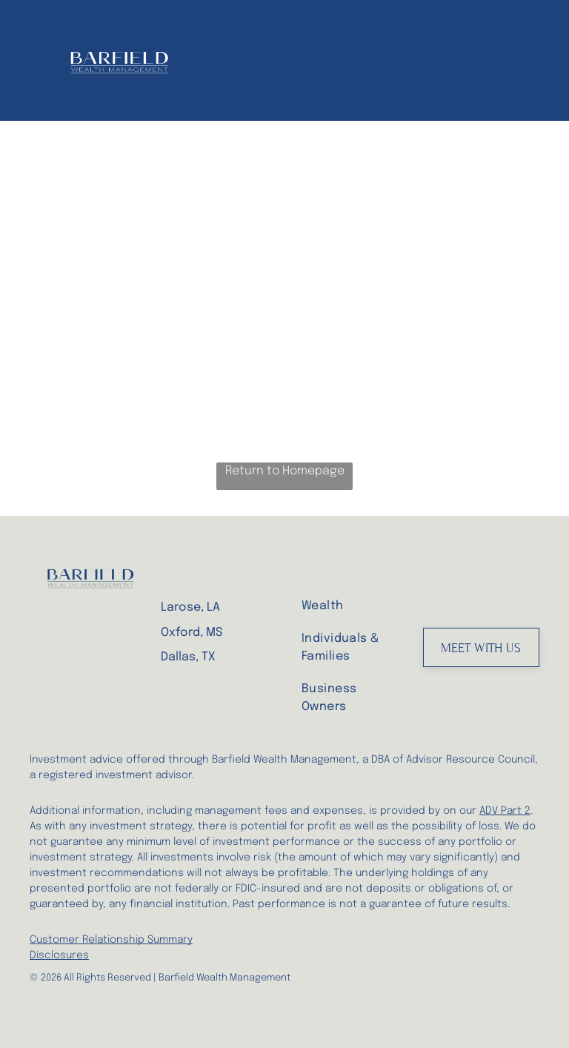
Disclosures (59, 955)
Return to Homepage (285, 471)
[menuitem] (351, 605)
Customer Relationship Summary (111, 940)
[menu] (536, 61)
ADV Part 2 (504, 811)
